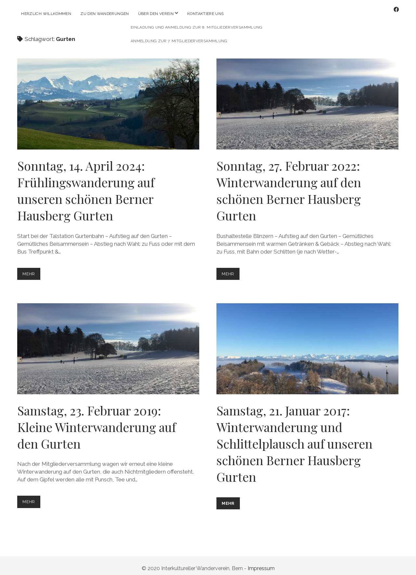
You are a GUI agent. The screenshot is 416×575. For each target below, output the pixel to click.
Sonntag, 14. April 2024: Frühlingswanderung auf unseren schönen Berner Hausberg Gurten (108, 98)
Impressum (261, 563)
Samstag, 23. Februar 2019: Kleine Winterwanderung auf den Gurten (108, 343)
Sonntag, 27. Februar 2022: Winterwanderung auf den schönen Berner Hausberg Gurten (307, 98)
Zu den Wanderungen (104, 13)
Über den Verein (156, 13)
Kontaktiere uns (205, 13)
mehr (30, 269)
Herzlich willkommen (46, 13)
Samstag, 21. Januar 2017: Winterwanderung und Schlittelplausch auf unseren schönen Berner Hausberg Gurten (307, 343)
